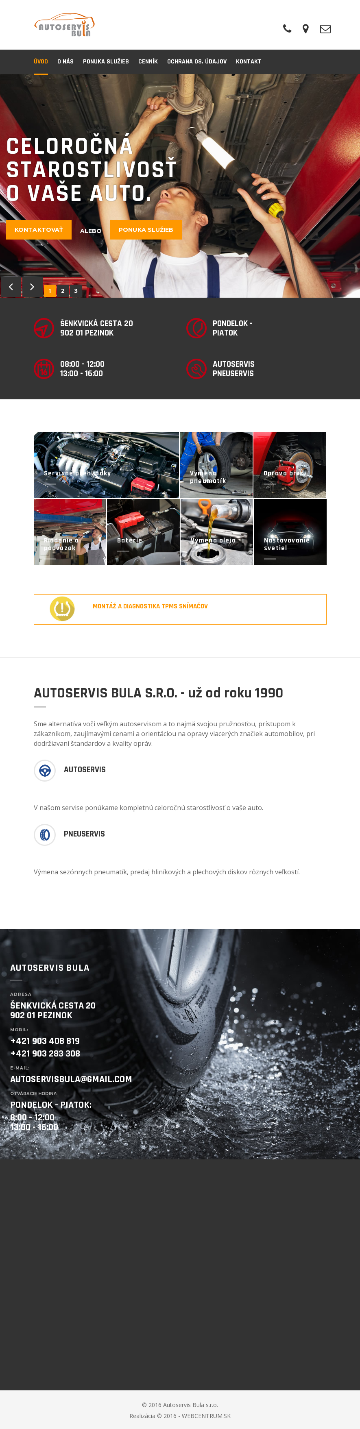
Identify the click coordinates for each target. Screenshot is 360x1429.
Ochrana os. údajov (197, 61)
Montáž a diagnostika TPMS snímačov (150, 606)
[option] (180, 186)
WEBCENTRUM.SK (206, 1416)
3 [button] (76, 290)
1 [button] (50, 290)
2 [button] (63, 290)
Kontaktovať (39, 229)
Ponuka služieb (146, 229)
